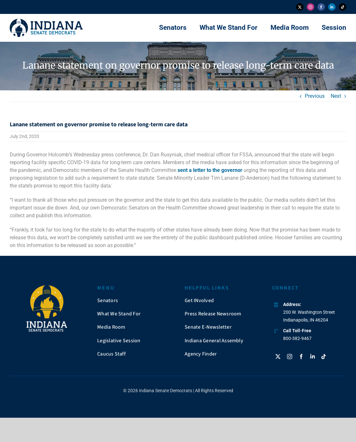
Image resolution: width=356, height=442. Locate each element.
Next (336, 96)
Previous (315, 96)
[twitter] (300, 7)
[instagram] (310, 7)
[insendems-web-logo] (46, 21)
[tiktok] (342, 7)
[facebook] (321, 7)
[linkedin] (332, 7)
